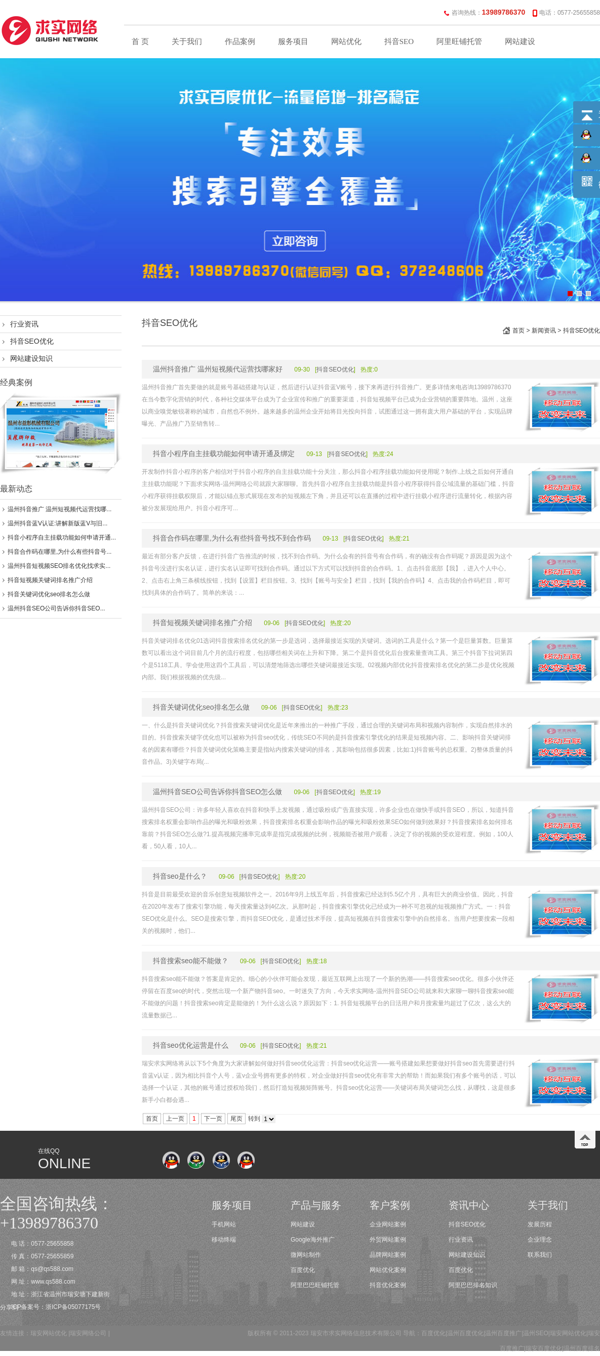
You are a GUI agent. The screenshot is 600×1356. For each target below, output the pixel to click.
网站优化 (346, 41)
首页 (518, 330)
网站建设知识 (31, 358)
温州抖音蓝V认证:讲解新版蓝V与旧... (57, 523)
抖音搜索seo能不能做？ (190, 961)
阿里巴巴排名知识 (473, 1285)
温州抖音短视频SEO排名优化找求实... (59, 565)
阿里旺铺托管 (459, 41)
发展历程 (540, 1224)
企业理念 (540, 1239)
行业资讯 (24, 324)
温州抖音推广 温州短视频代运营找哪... (59, 509)
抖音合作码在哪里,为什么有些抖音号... (59, 551)
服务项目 (293, 41)
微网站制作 (306, 1254)
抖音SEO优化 (32, 341)
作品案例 (240, 41)
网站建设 (520, 41)
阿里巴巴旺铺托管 (315, 1285)
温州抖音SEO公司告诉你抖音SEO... (56, 608)
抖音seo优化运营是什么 (190, 1045)
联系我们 (540, 1254)
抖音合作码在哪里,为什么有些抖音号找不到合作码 (232, 538)
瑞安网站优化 (48, 1333)
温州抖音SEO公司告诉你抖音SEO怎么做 (217, 792)
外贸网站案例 (388, 1239)
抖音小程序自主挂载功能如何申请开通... (62, 537)
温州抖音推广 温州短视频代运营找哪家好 (218, 369)
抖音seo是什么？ (180, 876)
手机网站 (224, 1224)
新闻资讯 (544, 330)
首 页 (140, 41)
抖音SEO (399, 41)
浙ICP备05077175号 (73, 1306)
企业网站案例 (388, 1224)
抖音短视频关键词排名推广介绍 (50, 580)
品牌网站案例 (388, 1254)
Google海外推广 (313, 1239)
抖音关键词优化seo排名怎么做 (49, 594)
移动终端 (224, 1239)
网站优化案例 (388, 1269)
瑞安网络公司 (88, 1333)
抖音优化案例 (388, 1285)
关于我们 (187, 41)
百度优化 (303, 1269)
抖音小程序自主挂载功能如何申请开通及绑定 (224, 453)
